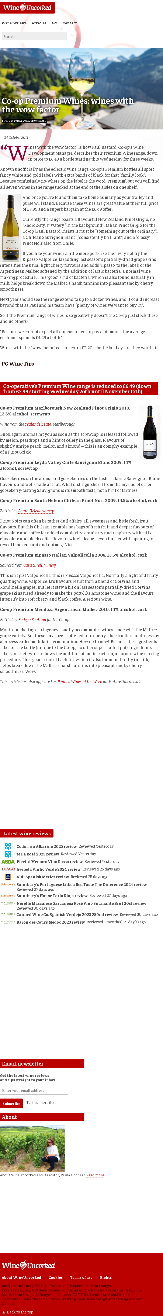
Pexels (7, 1290)
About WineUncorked (21, 1277)
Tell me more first (41, 1102)
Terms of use (81, 1277)
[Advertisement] (80, 960)
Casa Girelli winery (39, 565)
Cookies (56, 1277)
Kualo (81, 1299)
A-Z (54, 23)
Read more (95, 1175)
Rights (106, 1277)
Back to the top (20, 1311)
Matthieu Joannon (47, 1290)
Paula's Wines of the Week (80, 681)
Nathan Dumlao (49, 1285)
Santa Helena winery (36, 510)
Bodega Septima (32, 619)
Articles (39, 23)
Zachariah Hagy (98, 1290)
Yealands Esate (38, 424)
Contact (70, 23)
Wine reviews (14, 23)
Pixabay (24, 1290)
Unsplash (76, 1285)
